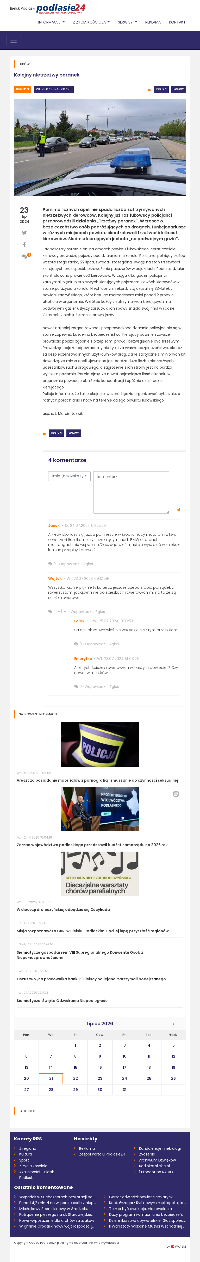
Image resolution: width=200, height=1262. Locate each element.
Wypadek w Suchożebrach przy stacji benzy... (57, 1197)
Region (22, 89)
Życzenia (147, 1154)
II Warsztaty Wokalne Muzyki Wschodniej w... (147, 1226)
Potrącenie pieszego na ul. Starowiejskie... (56, 1214)
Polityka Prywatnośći (104, 1243)
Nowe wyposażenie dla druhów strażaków (56, 1220)
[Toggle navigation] (13, 40)
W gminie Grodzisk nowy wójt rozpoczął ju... (57, 1226)
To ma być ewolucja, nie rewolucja (140, 1208)
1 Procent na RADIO (156, 1172)
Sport (24, 1160)
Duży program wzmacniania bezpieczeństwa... (147, 1214)
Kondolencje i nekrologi (160, 1148)
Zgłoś (88, 564)
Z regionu (27, 1148)
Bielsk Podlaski (22, 8)
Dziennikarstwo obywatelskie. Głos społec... (147, 1220)
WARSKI (180, 1247)
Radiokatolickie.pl (154, 1166)
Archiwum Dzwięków (157, 1160)
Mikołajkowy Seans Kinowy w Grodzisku (53, 1208)
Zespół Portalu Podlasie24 (102, 1154)
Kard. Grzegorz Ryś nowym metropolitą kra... (147, 1202)
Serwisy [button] (126, 22)
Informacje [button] (49, 22)
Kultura (25, 1154)
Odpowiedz (69, 564)
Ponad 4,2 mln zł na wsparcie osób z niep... (57, 1202)
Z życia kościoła (33, 1166)
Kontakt (177, 22)
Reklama (153, 22)
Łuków (178, 89)
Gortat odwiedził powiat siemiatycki (141, 1197)
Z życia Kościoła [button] (90, 22)
